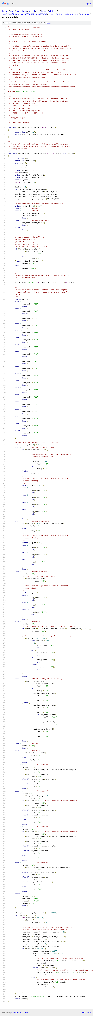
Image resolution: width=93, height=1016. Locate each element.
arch (53, 14)
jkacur (44, 11)
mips (59, 14)
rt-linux (52, 11)
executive (84, 14)
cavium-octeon (71, 14)
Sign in (88, 3)
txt (83, 1012)
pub (12, 11)
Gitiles (13, 1012)
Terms (26, 1012)
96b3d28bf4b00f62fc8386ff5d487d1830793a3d (24, 14)
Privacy (19, 1012)
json (89, 1012)
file (48, 23)
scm (18, 11)
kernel (5, 11)
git (38, 11)
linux (24, 11)
